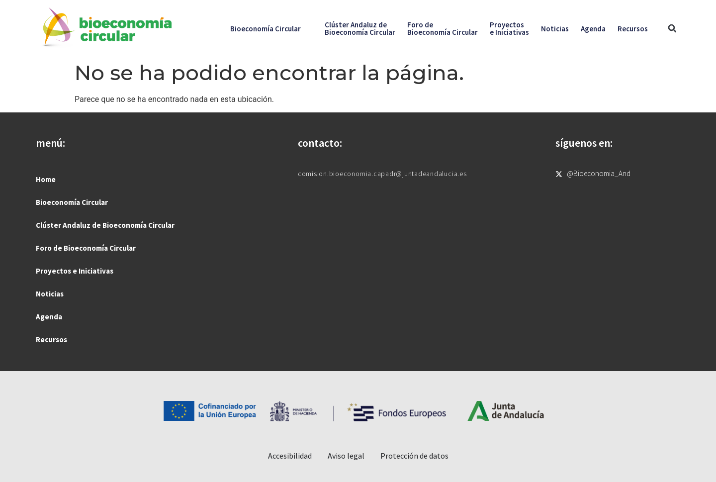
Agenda (593, 28)
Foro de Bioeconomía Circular (86, 248)
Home (46, 179)
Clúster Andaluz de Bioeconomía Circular (105, 225)
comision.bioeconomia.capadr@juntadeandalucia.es (382, 173)
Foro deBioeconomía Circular (442, 28)
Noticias (555, 28)
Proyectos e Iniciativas (74, 271)
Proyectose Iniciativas (509, 28)
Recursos (633, 28)
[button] (672, 28)
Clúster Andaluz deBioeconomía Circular (360, 28)
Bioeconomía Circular (265, 28)
